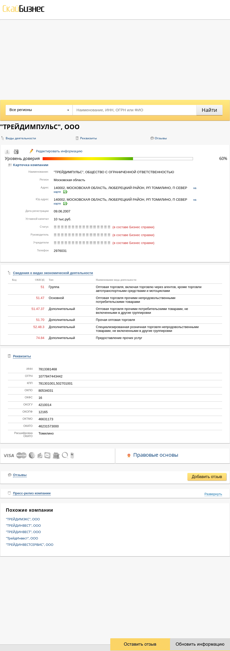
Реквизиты (88, 138)
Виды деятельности (21, 138)
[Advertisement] (115, 57)
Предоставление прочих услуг (119, 338)
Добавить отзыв (207, 476)
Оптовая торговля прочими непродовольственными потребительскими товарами (136, 300)
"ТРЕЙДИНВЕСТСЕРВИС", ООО (29, 544)
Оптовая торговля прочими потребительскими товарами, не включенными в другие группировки (142, 311)
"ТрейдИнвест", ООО (22, 538)
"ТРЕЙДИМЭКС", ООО (23, 519)
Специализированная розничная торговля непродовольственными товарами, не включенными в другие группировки (147, 329)
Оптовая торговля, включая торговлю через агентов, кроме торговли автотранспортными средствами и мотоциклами (149, 289)
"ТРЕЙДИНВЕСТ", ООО (23, 525)
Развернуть (213, 494)
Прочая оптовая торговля (115, 320)
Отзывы (161, 138)
